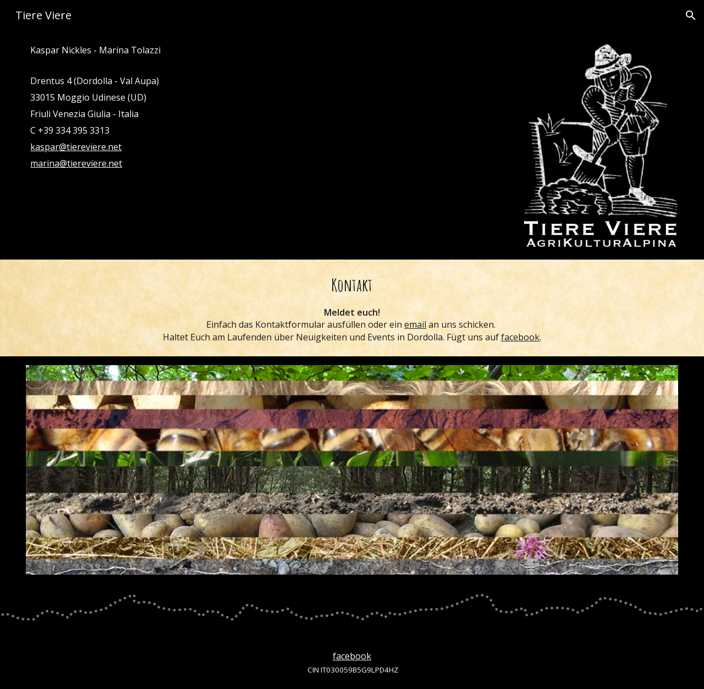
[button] (691, 15)
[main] (269, 107)
